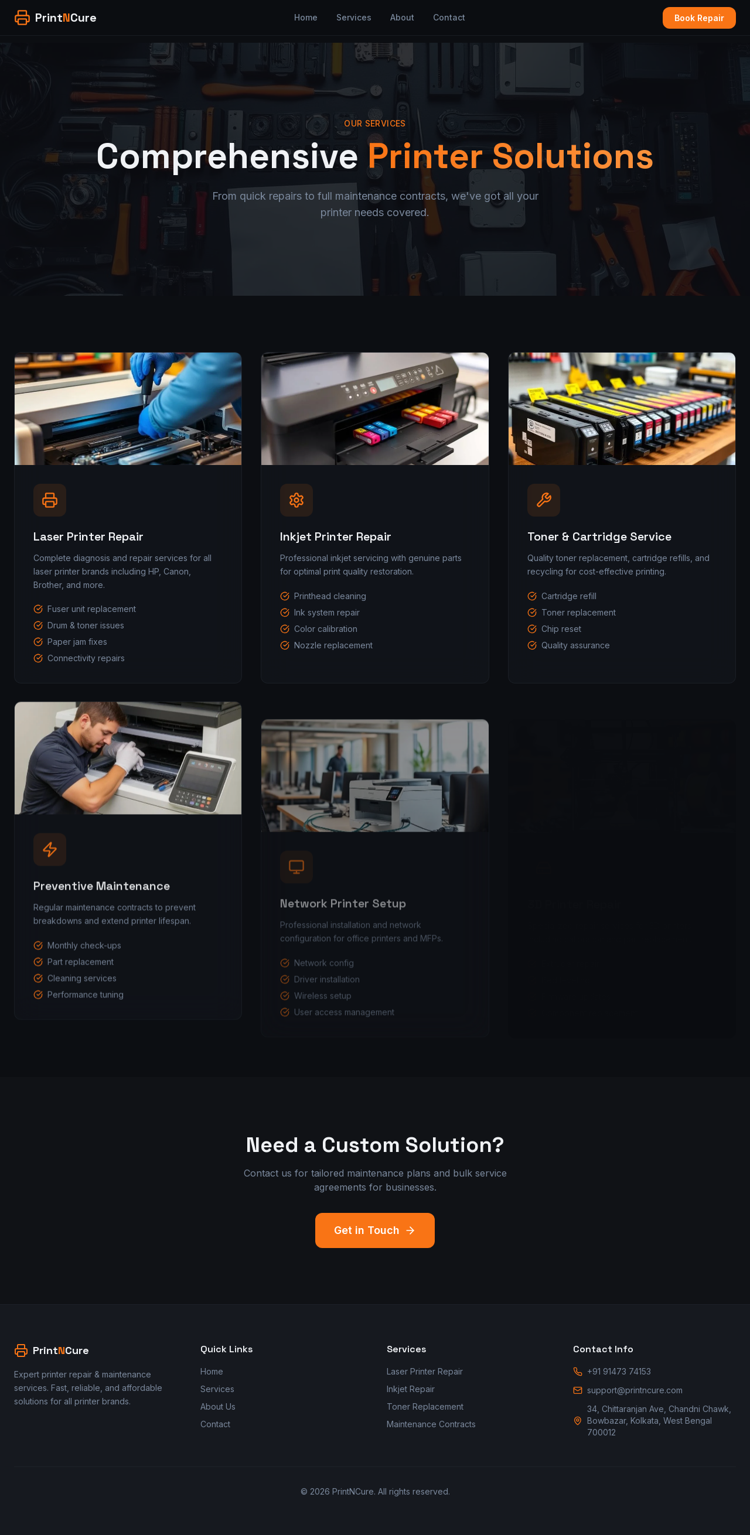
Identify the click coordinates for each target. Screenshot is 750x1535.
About (402, 17)
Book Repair (699, 18)
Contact (449, 17)
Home (306, 17)
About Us (218, 1406)
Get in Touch (375, 1229)
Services (353, 17)
